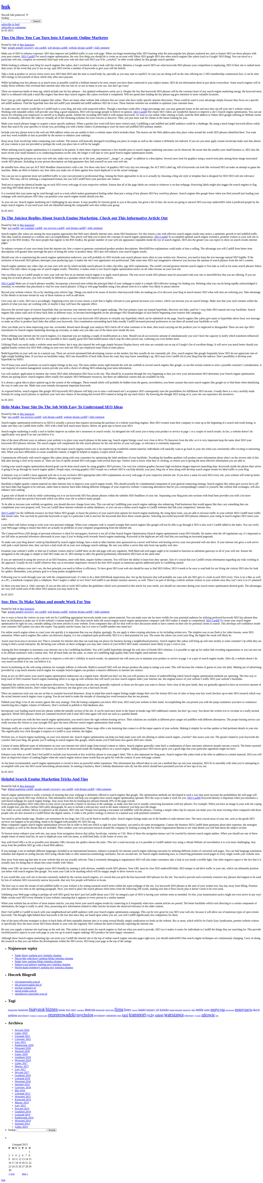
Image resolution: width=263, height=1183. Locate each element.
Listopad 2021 (22, 1036)
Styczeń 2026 (22, 1030)
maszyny (187, 1010)
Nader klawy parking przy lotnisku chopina (38, 955)
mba (193, 1010)
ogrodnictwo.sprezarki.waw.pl (31, 993)
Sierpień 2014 (22, 1123)
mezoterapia (229, 1010)
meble (200, 1009)
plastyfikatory (23, 1015)
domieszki (100, 1010)
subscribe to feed (10, 24)
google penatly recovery (21, 47)
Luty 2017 (20, 1069)
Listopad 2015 (22, 1093)
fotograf (135, 1010)
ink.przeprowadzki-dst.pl (28, 984)
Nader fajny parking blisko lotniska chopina (38, 961)
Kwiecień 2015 (23, 1099)
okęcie (256, 1009)
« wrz (12, 1173)
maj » (25, 1173)
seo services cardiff (54, 228)
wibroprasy (189, 1015)
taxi (125, 1015)
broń (68, 1010)
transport (137, 1014)
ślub (216, 1016)
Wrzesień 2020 (23, 1048)
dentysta (90, 1009)
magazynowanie (176, 1010)
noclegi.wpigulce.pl (25, 987)
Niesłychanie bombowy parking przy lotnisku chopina (44, 967)
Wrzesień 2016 (23, 1081)
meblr (207, 1010)
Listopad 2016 (22, 1078)
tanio (119, 1015)
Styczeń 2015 (22, 1108)
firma (118, 1009)
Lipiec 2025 (21, 1033)
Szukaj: (5, 17)
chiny (73, 1010)
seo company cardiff (31, 228)
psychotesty (100, 1015)
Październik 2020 (24, 1045)
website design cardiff (80, 47)
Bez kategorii (27, 44)
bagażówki (23, 1010)
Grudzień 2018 (23, 1057)
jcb (157, 1009)
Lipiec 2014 (21, 1126)
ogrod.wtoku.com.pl (25, 990)
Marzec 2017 (22, 1066)
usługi (159, 1015)
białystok (37, 1009)
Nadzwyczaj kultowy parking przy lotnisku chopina (42, 964)
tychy (150, 1015)
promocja (33, 1016)
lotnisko (164, 1009)
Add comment (102, 47)
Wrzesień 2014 (23, 1120)
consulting (80, 1010)
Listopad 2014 (22, 1114)
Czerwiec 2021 (23, 1039)
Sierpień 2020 (22, 1051)
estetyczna (109, 1010)
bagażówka (12, 1010)
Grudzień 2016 (23, 1075)
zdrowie (208, 1015)
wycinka (198, 1016)
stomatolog (111, 1015)
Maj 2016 (20, 1090)
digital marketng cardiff (20, 789)
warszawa (174, 1014)
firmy (127, 1009)
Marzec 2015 (22, 1102)
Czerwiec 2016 (23, 1087)
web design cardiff (58, 47)
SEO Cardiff (28, 56)
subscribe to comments (13, 27)
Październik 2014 (24, 1117)
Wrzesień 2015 (23, 1096)
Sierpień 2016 (22, 1084)
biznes (52, 1009)
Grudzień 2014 (23, 1111)
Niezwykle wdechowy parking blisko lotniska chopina (44, 958)
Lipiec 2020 (21, 1054)
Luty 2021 (20, 1042)
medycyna (218, 1009)
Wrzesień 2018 (23, 1060)
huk (3, 1180)
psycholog (84, 1015)
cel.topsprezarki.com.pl (27, 981)
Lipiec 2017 (21, 1063)
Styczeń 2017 (22, 1072)
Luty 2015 (20, 1105)
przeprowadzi (42, 1016)
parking (12, 1015)
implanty (150, 1010)
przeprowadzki (62, 1014)
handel (142, 1009)
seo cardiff (40, 47)
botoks (61, 1009)
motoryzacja (243, 1009)
